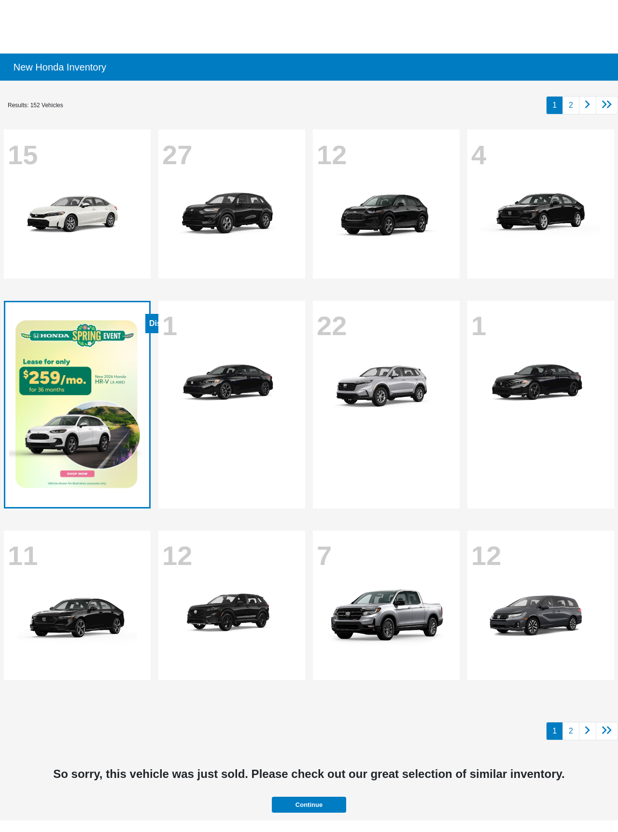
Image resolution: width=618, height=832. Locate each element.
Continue (309, 804)
